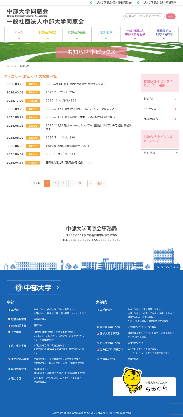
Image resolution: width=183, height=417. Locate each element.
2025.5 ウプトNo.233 (60, 154)
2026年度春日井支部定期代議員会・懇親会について (75, 84)
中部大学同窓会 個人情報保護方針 (113, 2)
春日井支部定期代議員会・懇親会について (69, 162)
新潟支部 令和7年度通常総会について (68, 146)
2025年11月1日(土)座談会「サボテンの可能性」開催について (81, 117)
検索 (170, 16)
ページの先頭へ (169, 267)
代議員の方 (151, 119)
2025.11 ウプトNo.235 (61, 100)
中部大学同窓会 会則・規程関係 (158, 2)
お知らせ (149, 98)
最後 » (100, 183)
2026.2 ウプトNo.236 (60, 92)
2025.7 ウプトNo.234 (60, 137)
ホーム (10, 66)
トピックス (150, 108)
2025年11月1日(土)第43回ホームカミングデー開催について (81, 109)
